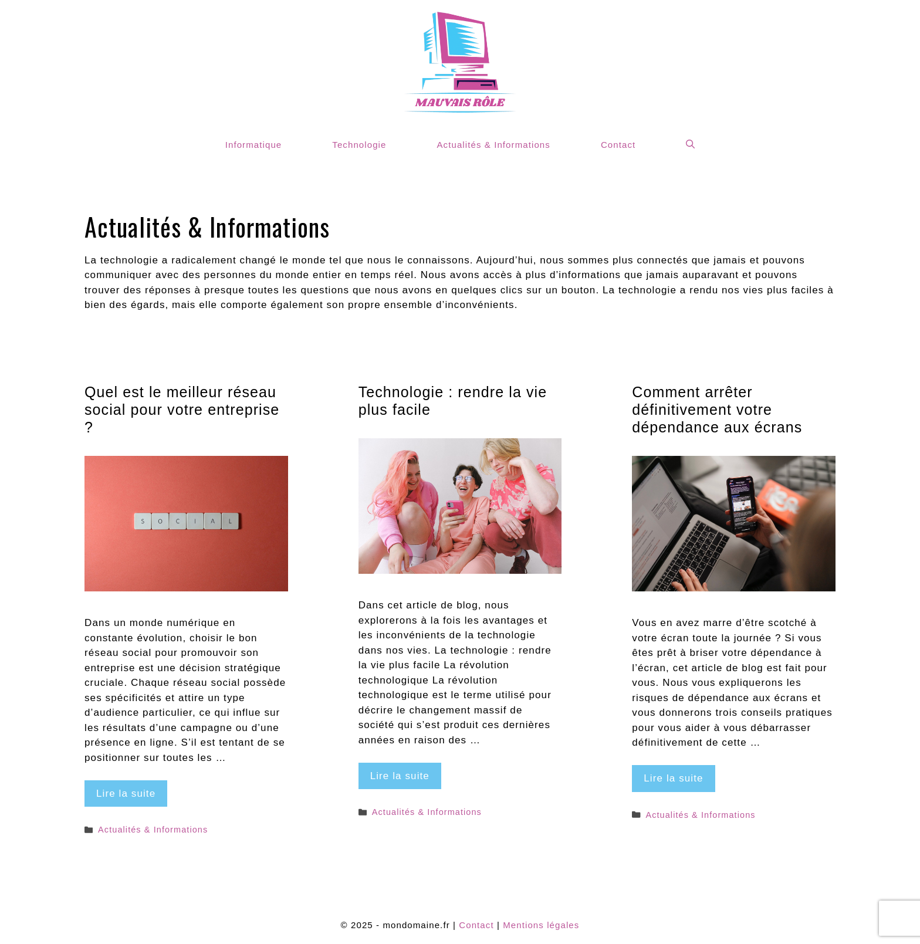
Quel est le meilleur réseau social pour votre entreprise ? (181, 409)
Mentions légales (541, 925)
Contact (618, 145)
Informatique (253, 145)
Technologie (359, 145)
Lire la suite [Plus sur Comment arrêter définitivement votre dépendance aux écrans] (673, 778)
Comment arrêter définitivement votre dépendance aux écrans (717, 409)
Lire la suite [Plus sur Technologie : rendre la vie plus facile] (399, 775)
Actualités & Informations (493, 145)
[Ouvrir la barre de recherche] (690, 144)
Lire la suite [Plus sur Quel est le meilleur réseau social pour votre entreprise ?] (125, 793)
